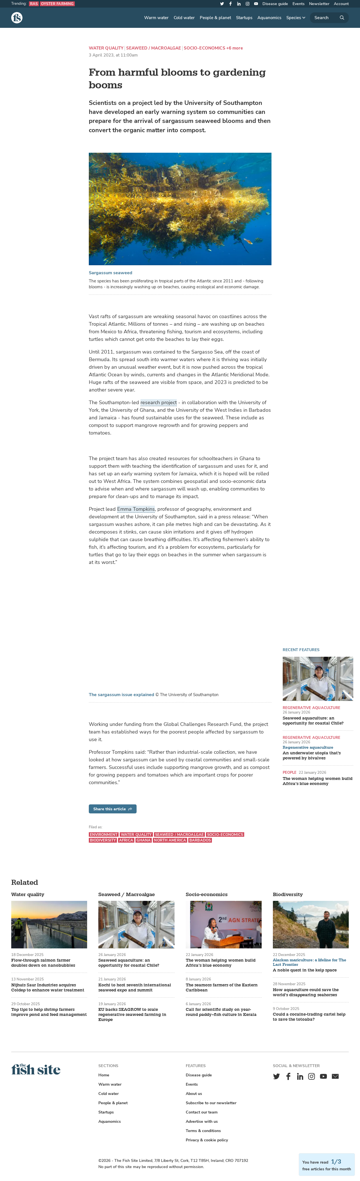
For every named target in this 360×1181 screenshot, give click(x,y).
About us (194, 1093)
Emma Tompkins (136, 509)
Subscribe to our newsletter (211, 1103)
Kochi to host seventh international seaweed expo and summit (134, 988)
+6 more (234, 48)
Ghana (144, 840)
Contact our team (202, 1112)
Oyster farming (57, 3)
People (290, 772)
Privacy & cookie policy (207, 1140)
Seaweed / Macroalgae (153, 48)
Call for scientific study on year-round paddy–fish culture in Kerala (221, 1012)
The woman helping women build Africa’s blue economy (317, 781)
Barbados (200, 840)
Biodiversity (103, 840)
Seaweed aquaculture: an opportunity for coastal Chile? (313, 721)
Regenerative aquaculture (312, 707)
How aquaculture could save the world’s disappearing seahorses (306, 992)
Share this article (112, 809)
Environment (103, 834)
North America (170, 840)
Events (299, 3)
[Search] (329, 17)
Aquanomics (269, 18)
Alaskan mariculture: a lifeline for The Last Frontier (309, 962)
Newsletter (319, 3)
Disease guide (275, 3)
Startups (244, 18)
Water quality (106, 48)
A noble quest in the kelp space (305, 970)
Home (103, 1075)
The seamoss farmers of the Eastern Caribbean (222, 988)
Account (341, 3)
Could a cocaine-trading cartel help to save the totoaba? (309, 1017)
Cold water (184, 18)
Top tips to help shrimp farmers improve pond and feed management (49, 1012)
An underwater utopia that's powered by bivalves (312, 756)
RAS (34, 3)
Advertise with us (202, 1121)
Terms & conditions (203, 1130)
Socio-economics (204, 48)
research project (159, 402)
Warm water (156, 18)
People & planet (215, 18)
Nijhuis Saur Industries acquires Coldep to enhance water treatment (47, 988)
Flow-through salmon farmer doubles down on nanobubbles (43, 963)
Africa (126, 840)
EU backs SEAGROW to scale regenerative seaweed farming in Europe (132, 1014)
